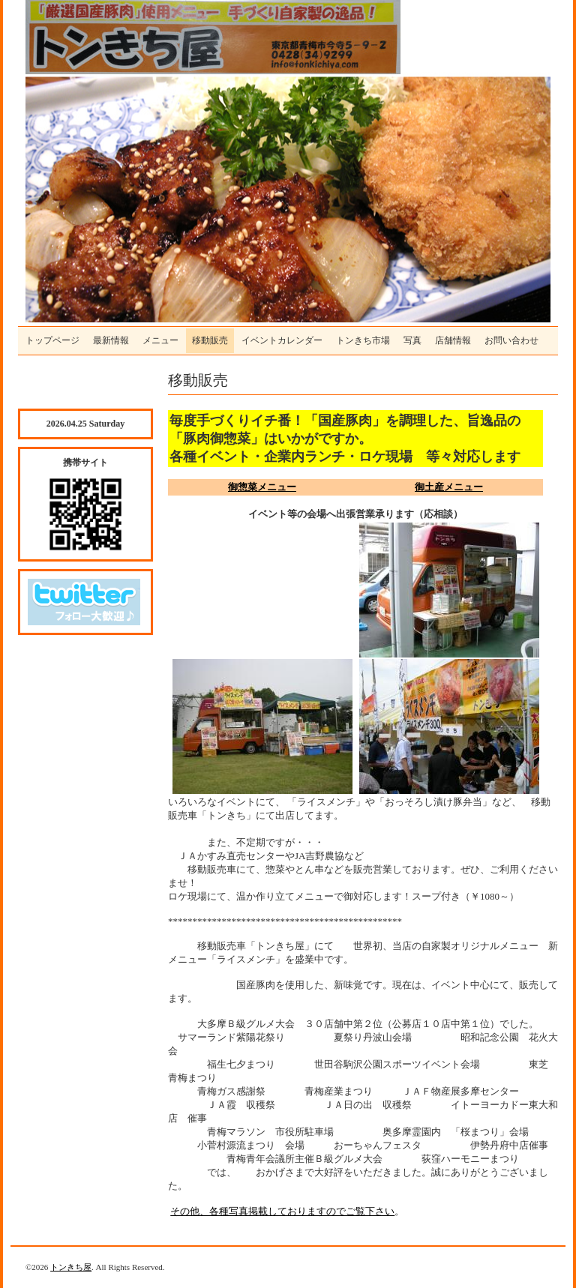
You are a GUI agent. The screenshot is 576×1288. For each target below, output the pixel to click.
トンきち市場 (363, 340)
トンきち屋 (71, 1267)
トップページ (53, 340)
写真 (413, 340)
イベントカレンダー (282, 340)
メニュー (160, 340)
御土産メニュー (449, 487)
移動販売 (210, 340)
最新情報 (111, 340)
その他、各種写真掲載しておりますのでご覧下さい (282, 1211)
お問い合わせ (511, 340)
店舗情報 (453, 340)
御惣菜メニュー (262, 487)
